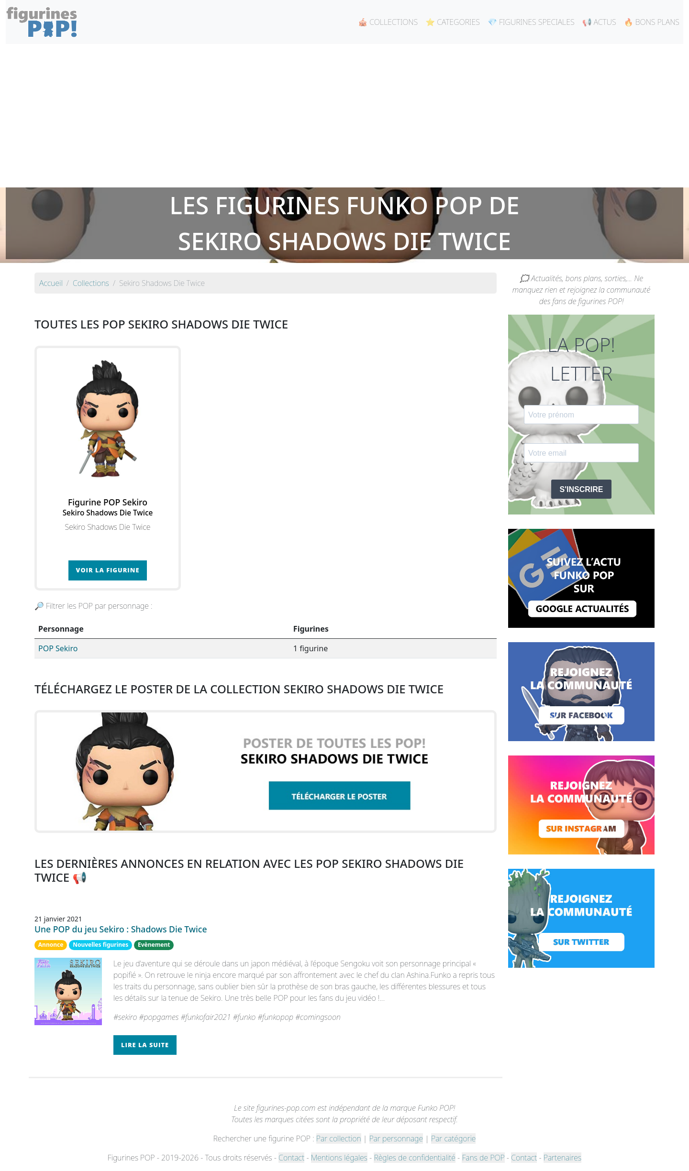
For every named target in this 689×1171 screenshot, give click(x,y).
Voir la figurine (108, 570)
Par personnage (396, 1138)
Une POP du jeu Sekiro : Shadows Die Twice (120, 929)
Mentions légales (339, 1157)
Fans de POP (483, 1157)
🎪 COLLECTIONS (388, 22)
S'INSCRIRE (581, 489)
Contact (291, 1157)
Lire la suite (145, 1044)
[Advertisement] (344, 116)
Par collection (338, 1138)
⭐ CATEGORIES (452, 22)
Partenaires (562, 1157)
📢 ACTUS (599, 22)
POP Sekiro (58, 648)
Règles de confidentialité (414, 1157)
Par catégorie (453, 1138)
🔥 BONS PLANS (651, 22)
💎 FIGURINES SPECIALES (531, 22)
